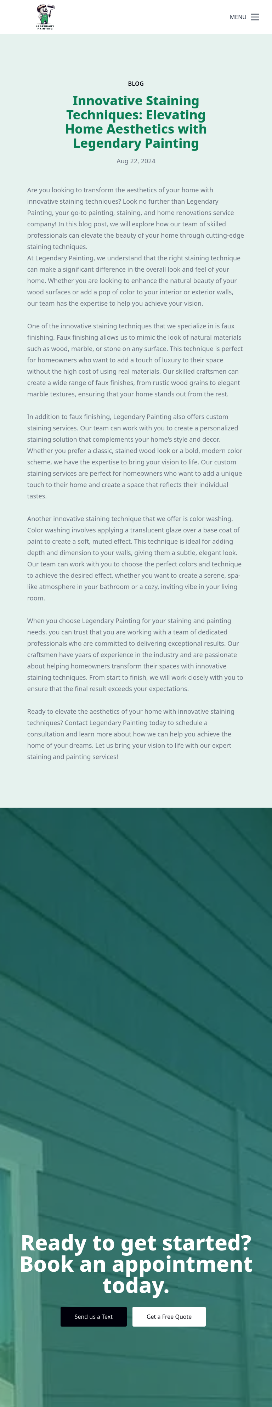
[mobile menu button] (255, 17)
